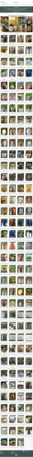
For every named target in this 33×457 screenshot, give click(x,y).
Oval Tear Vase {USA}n (4, 318)
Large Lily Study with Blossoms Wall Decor (29, 330)
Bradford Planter (12, 365)
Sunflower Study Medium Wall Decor (12, 342)
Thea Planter (20, 192)
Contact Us (1, 453)
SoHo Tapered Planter (4, 389)
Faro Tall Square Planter (29, 389)
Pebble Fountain (29, 423)
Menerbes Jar (4, 181)
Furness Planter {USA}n (21, 112)
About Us (12, 451)
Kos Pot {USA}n (21, 284)
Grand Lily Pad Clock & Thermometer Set (29, 353)
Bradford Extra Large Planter (29, 365)
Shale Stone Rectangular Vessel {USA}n (20, 124)
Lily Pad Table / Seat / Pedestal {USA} (12, 353)
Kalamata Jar (29, 135)
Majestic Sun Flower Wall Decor (4, 330)
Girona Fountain (12, 423)
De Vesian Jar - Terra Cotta (12, 89)
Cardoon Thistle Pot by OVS (4, 273)
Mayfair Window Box (20, 389)
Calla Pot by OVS (12, 273)
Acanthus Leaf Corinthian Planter (4, 170)
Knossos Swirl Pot (29, 158)
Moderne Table (21, 400)
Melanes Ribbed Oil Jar (12, 192)
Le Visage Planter (20, 446)
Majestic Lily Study (20, 318)
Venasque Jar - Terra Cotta (20, 89)
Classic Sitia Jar (4, 135)
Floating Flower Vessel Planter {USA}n (12, 307)
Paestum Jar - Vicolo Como (28, 215)
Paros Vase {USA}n (12, 215)
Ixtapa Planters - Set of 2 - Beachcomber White (29, 238)
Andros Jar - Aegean (12, 181)
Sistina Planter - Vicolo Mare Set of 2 (12, 77)
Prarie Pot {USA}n (29, 112)
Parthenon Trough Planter (28, 307)
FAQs (0, 451)
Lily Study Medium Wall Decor (21, 342)
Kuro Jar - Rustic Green (4, 238)
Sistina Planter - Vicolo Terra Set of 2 (4, 77)
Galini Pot (4, 158)
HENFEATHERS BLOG (4, 3)
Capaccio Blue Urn (28, 54)
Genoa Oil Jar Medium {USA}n (12, 204)
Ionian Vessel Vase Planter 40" (29, 273)
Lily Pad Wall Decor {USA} (29, 341)
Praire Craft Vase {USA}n (21, 273)
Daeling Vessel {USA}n (4, 307)
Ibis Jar (29, 181)
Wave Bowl (4, 446)
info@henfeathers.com (4, 2)
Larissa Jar (20, 181)
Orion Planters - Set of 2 (21, 238)
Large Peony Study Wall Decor (4, 342)
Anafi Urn (4, 192)
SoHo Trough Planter (12, 389)
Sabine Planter (12, 238)
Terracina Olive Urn (20, 54)
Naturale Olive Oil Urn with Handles (28, 250)
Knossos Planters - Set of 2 (12, 158)
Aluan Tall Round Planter (4, 400)
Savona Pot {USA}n (12, 112)
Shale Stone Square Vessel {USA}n (28, 124)
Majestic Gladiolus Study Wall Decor (29, 319)
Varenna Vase (4, 89)
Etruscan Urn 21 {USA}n (29, 192)
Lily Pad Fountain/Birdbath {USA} (4, 353)
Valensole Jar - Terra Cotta (28, 89)
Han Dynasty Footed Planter (4, 423)
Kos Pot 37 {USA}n (29, 284)
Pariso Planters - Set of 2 (20, 158)
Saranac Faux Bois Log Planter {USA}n (29, 296)
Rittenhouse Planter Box (4, 365)
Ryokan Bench (12, 446)
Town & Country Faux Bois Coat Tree (12, 401)
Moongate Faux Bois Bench (28, 400)
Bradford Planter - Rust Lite (20, 365)
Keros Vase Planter (12, 135)
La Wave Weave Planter (4, 54)
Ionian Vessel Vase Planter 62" (4, 285)
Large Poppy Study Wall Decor (20, 330)
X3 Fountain (20, 423)
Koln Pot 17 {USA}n (4, 112)
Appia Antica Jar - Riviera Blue (29, 77)
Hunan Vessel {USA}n (12, 284)
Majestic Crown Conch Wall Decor (12, 319)
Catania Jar (20, 77)
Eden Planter (20, 215)
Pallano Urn (12, 54)
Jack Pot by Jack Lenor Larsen (4, 412)
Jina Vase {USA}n (20, 307)
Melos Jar (20, 135)
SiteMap (12, 453)
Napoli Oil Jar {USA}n (4, 215)
